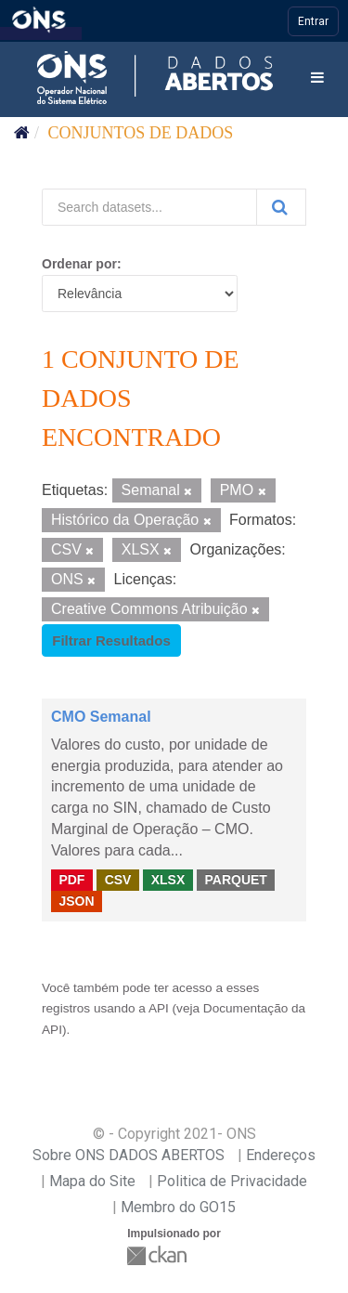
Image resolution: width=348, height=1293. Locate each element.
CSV (118, 879)
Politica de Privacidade (232, 1181)
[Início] (22, 133)
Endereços (281, 1155)
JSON (76, 901)
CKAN (158, 1255)
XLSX (168, 879)
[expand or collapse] (317, 78)
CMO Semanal (101, 717)
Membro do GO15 (178, 1207)
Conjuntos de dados (141, 133)
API (158, 1008)
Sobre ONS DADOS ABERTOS (128, 1155)
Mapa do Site (92, 1181)
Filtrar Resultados (111, 640)
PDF (71, 879)
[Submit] (281, 207)
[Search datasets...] (149, 207)
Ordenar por (79, 263)
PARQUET (235, 879)
